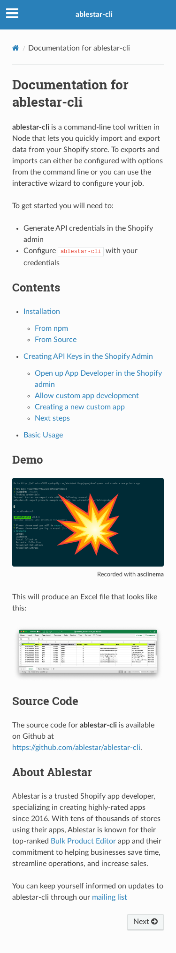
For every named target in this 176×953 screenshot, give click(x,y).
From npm (51, 328)
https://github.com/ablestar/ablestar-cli (76, 747)
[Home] (15, 48)
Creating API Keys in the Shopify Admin (88, 356)
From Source (56, 339)
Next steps (52, 418)
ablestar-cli (94, 14)
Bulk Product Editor (83, 841)
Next (145, 921)
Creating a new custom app (80, 407)
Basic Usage (43, 435)
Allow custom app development (87, 396)
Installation (41, 311)
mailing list (109, 897)
